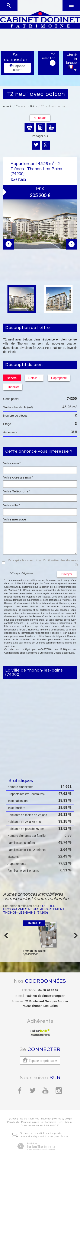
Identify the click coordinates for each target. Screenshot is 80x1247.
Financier (13, 387)
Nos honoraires (48, 1122)
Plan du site (13, 1122)
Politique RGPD (52, 1125)
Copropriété (59, 378)
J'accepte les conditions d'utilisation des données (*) (43, 562)
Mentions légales (30, 1122)
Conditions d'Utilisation (38, 652)
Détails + (34, 378)
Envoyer (66, 574)
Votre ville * (11, 505)
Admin (68, 1122)
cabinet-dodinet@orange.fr (45, 995)
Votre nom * (12, 463)
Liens (60, 1122)
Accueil (7, 106)
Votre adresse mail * (18, 477)
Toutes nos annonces (31, 1125)
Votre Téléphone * (17, 491)
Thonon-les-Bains (26, 106)
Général (12, 378)
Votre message (14, 519)
